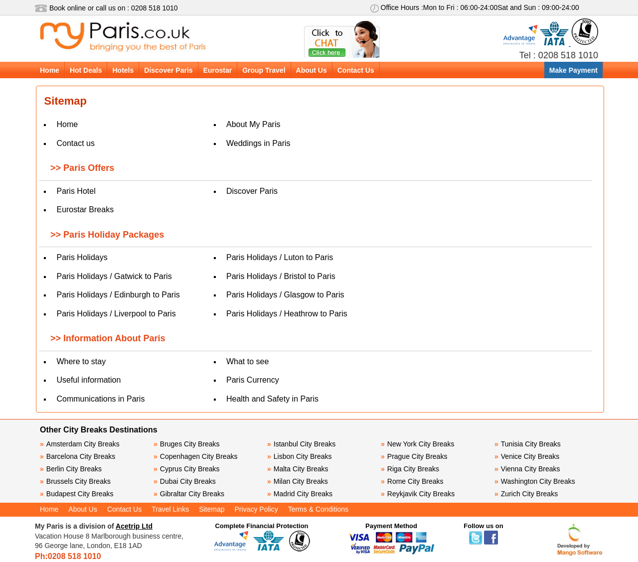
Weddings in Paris (258, 143)
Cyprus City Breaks (187, 469)
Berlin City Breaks (71, 469)
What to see (247, 361)
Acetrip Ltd (134, 526)
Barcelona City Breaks (77, 456)
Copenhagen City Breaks (195, 456)
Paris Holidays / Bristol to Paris (280, 276)
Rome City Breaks (412, 481)
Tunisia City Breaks (528, 444)
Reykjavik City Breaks (418, 494)
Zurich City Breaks (526, 494)
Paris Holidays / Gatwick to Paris (113, 276)
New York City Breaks (417, 444)
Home (49, 70)
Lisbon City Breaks (299, 456)
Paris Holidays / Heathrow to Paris (286, 313)
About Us (311, 70)
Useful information (88, 380)
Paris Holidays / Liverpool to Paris (115, 313)
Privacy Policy (256, 509)
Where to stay (81, 361)
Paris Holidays (81, 257)
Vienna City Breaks (527, 469)
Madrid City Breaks (299, 494)
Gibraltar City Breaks (189, 494)
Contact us (75, 143)
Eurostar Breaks (85, 209)
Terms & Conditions (318, 509)
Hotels (123, 70)
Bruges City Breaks (187, 444)
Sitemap (211, 509)
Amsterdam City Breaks (80, 444)
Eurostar (217, 70)
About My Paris (253, 124)
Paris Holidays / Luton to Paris (279, 257)
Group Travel (263, 70)
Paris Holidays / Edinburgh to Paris (117, 294)
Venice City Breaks (526, 456)
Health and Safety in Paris (272, 399)
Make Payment (573, 70)
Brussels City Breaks (75, 481)
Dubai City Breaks (185, 481)
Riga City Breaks (410, 469)
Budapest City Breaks (76, 494)
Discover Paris (168, 70)
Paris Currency (252, 380)
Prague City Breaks (414, 456)
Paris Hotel (75, 191)
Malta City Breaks (297, 469)
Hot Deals (86, 70)
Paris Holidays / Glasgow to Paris (285, 294)
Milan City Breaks (297, 481)
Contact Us (355, 70)
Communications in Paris (100, 399)
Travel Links (170, 509)
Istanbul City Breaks (301, 444)
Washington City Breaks (534, 481)
